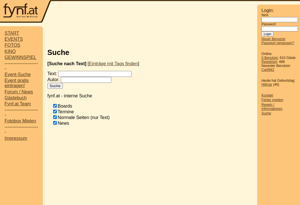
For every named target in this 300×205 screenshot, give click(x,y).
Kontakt (267, 95)
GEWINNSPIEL (20, 57)
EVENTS (14, 39)
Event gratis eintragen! (17, 83)
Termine (66, 111)
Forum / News (19, 91)
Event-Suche (18, 74)
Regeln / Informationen (271, 107)
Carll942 (267, 70)
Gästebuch (16, 97)
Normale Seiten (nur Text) (84, 117)
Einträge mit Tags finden (113, 63)
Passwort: (269, 24)
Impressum (16, 138)
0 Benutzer (269, 58)
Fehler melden (272, 100)
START (12, 33)
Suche (266, 113)
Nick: (265, 15)
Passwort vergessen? (277, 43)
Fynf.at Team (18, 103)
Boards (65, 106)
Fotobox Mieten (20, 120)
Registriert (269, 62)
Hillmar (266, 85)
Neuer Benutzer (273, 39)
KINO (10, 51)
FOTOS (12, 45)
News (63, 123)
